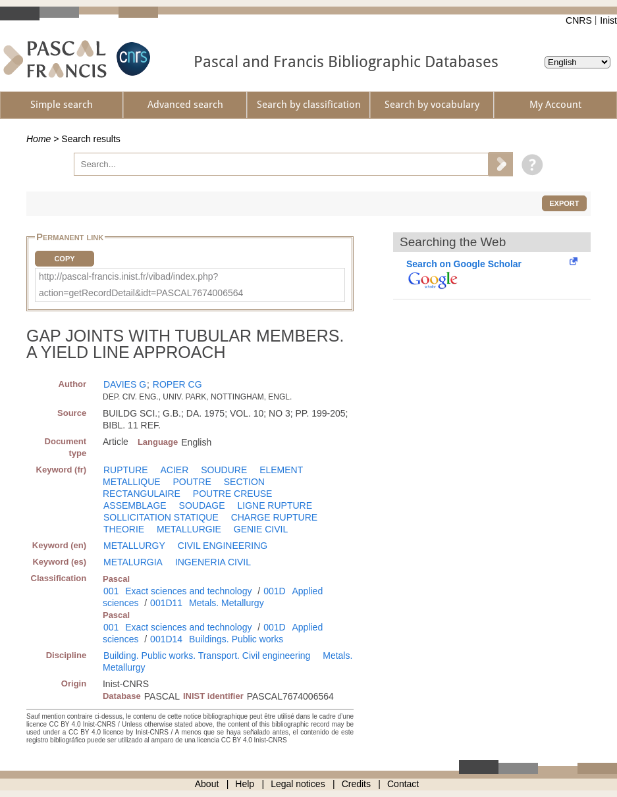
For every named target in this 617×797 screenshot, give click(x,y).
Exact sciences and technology (188, 591)
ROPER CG (177, 384)
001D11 (166, 603)
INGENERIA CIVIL (213, 562)
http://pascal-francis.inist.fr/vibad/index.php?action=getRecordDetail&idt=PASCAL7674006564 (141, 284)
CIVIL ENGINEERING (222, 545)
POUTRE (192, 481)
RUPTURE (125, 470)
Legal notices (298, 784)
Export (564, 203)
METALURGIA (133, 562)
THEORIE (123, 529)
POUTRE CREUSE (233, 493)
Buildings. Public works (236, 639)
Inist (608, 20)
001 (111, 591)
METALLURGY (134, 545)
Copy (64, 259)
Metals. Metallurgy (226, 603)
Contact (403, 784)
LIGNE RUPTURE (274, 505)
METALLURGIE (189, 529)
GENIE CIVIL (261, 529)
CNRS (579, 20)
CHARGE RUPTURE (274, 517)
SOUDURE (224, 470)
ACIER (175, 470)
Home (38, 139)
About (207, 784)
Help (244, 784)
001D (274, 591)
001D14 (166, 639)
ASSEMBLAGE (135, 505)
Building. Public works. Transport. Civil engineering (206, 655)
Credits (356, 784)
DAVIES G (124, 384)
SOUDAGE (202, 505)
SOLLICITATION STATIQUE (161, 517)
